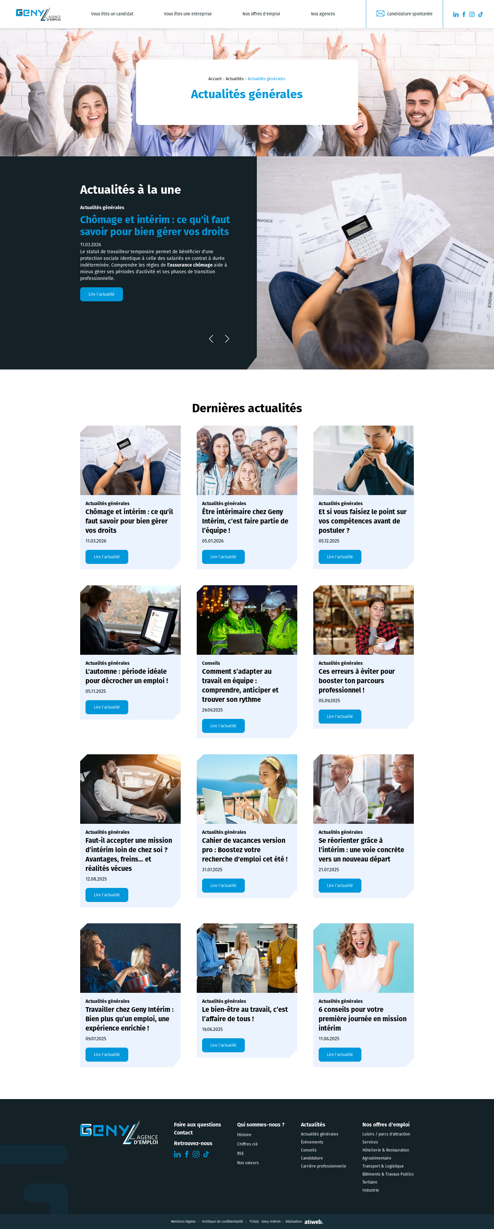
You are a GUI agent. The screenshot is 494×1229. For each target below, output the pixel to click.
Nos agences (323, 13)
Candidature (312, 1158)
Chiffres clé (247, 1144)
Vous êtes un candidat (112, 13)
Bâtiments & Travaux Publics (388, 1174)
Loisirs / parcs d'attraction (386, 1134)
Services (370, 1142)
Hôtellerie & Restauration (385, 1150)
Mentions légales (183, 1222)
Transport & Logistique (383, 1166)
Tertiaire (369, 1182)
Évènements (312, 1142)
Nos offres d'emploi (261, 13)
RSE (240, 1153)
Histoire (244, 1134)
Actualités (235, 78)
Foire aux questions (197, 1124)
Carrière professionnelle (323, 1166)
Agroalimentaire (376, 1158)
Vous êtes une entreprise (188, 13)
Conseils (309, 1150)
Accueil (215, 78)
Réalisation (304, 1221)
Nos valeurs (248, 1163)
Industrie (370, 1190)
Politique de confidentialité (222, 1222)
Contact (183, 1132)
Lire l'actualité (102, 294)
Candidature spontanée (410, 13)
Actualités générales (319, 1134)
